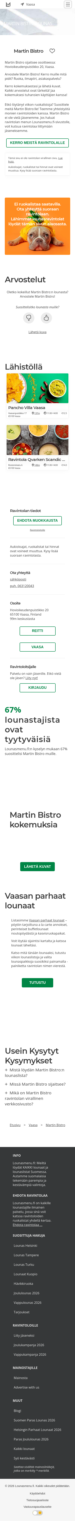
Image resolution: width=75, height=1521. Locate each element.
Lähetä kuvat (37, 867)
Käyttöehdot (37, 1493)
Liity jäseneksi (24, 1335)
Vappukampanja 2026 (30, 1354)
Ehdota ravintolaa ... (27, 1225)
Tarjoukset (21, 1312)
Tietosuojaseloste (37, 1500)
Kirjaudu (37, 688)
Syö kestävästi (24, 1458)
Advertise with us (26, 1387)
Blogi (17, 1411)
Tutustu (37, 983)
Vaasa (37, 647)
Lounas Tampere (26, 1255)
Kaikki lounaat (24, 1449)
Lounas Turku (24, 1264)
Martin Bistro (55, 1125)
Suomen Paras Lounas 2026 (34, 1420)
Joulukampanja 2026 (29, 1345)
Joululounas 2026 (26, 1293)
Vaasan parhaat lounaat (46, 920)
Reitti (37, 631)
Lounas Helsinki (25, 1245)
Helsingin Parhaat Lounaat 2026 (37, 1430)
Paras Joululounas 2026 (31, 1439)
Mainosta (21, 1378)
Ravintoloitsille (37, 529)
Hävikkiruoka (23, 1283)
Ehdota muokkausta (37, 521)
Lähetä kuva (38, 332)
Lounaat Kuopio (25, 1274)
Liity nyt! (31, 678)
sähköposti (18, 579)
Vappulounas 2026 (27, 1302)
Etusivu (15, 1125)
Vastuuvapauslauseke (38, 1506)
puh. (22, 586)
